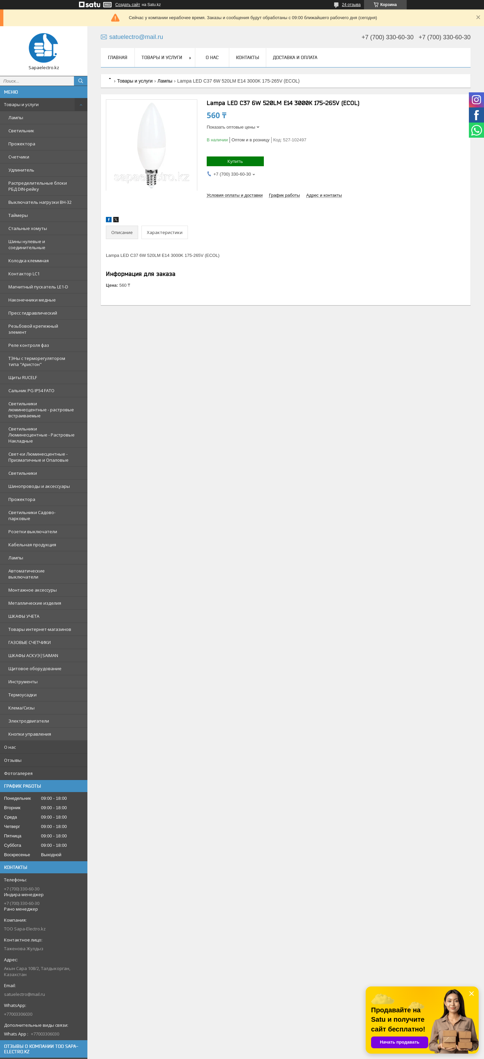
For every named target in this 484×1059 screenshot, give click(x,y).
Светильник (21, 131)
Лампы (15, 117)
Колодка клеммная (28, 261)
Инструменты (23, 682)
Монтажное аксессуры (32, 590)
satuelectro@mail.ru (24, 994)
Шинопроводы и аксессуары (39, 486)
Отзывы (13, 760)
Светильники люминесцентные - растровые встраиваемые (41, 410)
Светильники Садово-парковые (31, 515)
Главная (117, 57)
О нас (10, 747)
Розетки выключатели (32, 531)
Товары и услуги (21, 104)
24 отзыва (351, 4)
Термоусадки (22, 695)
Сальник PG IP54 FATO (31, 390)
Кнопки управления (29, 734)
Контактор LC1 (24, 274)
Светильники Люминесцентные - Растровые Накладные (41, 435)
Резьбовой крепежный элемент (33, 329)
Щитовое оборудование (35, 668)
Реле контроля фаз (28, 345)
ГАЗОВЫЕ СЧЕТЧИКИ (29, 642)
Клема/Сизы (21, 708)
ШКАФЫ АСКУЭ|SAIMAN (33, 655)
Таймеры (18, 215)
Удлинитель (21, 170)
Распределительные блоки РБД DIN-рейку (37, 186)
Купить (235, 161)
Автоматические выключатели (26, 574)
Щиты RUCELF (22, 377)
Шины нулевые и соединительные (26, 244)
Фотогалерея (18, 773)
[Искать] (80, 81)
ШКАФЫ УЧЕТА (23, 616)
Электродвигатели (28, 721)
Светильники (22, 473)
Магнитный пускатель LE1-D (38, 287)
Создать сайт (127, 4)
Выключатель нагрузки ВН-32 (40, 202)
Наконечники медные (32, 300)
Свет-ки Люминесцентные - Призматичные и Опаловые (38, 457)
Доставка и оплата (295, 57)
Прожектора (21, 144)
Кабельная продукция (32, 545)
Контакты (247, 57)
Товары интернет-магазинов (39, 629)
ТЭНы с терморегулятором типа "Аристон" (36, 361)
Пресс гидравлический (32, 313)
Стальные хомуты (27, 228)
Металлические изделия (34, 603)
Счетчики (18, 157)
